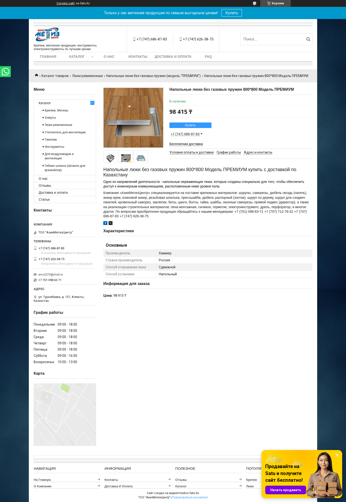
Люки (249, 486)
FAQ (208, 56)
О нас (109, 56)
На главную (42, 480)
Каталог (77, 56)
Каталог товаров (55, 76)
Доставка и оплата (173, 56)
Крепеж (251, 480)
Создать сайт (65, 3)
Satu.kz (194, 493)
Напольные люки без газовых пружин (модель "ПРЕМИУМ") (153, 76)
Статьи (44, 199)
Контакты (138, 56)
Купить (231, 13)
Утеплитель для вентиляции (65, 132)
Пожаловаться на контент (190, 497)
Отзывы (45, 185)
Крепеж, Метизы (56, 110)
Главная (48, 56)
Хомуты (50, 117)
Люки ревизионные (87, 76)
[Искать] (308, 39)
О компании (42, 486)
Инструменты (54, 146)
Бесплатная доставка (186, 144)
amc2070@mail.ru (50, 274)
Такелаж (51, 139)
